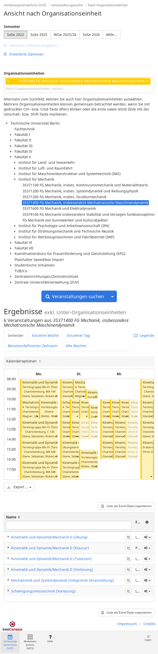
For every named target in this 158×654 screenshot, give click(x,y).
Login (148, 638)
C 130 (50, 431)
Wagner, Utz (30, 416)
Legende (144, 335)
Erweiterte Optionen (24, 54)
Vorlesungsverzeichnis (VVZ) (25, 5)
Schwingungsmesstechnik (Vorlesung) (43, 591)
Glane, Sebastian (33, 396)
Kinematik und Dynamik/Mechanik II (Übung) (49, 537)
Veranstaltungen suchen (75, 296)
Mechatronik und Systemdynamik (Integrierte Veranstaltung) (62, 580)
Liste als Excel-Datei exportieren (126, 506)
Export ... (19, 486)
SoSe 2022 (15, 34)
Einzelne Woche (45, 335)
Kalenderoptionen (22, 361)
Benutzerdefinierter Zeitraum (32, 345)
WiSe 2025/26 (65, 34)
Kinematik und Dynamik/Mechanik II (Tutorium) (51, 558)
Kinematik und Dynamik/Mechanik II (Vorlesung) (52, 569)
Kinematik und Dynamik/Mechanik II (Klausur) (50, 548)
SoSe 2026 (91, 34)
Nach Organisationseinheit (108, 5)
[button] (55, 396)
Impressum (127, 623)
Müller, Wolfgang (52, 416)
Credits (149, 623)
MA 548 (50, 452)
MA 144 (50, 391)
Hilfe (50, 639)
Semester (12, 26)
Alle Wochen (76, 345)
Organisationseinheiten (24, 73)
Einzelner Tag (78, 335)
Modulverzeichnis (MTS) (30, 642)
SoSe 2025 (38, 34)
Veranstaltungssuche (67, 5)
